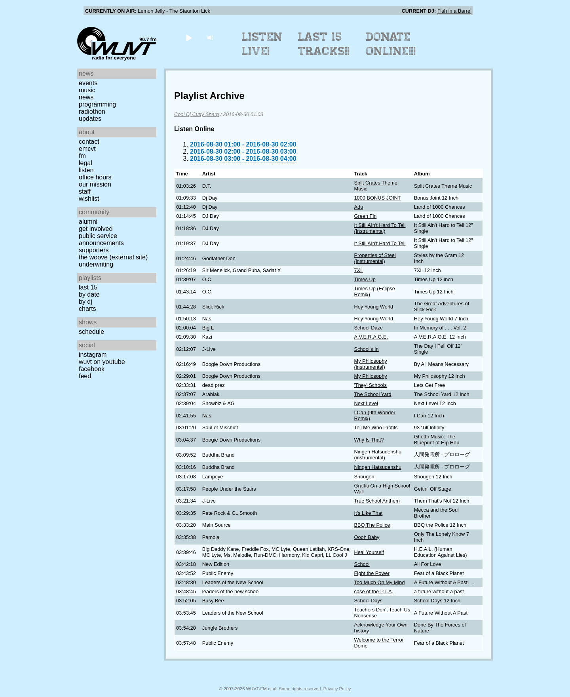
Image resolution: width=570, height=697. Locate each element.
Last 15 (88, 287)
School (361, 564)
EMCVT (87, 148)
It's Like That (368, 513)
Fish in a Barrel (454, 11)
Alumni (88, 221)
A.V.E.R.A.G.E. (371, 337)
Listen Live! (262, 44)
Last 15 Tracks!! (324, 44)
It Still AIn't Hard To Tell (379, 243)
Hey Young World (373, 307)
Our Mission (95, 184)
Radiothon (92, 111)
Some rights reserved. (300, 688)
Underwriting (96, 264)
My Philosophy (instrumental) (370, 364)
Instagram (92, 354)
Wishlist (89, 198)
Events (88, 83)
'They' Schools (370, 385)
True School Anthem (376, 501)
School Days (368, 601)
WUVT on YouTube (102, 361)
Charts (87, 308)
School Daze (368, 328)
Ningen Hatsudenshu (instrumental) (377, 455)
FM (82, 155)
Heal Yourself (369, 552)
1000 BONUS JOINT (377, 198)
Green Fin (365, 216)
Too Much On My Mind (379, 582)
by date (89, 294)
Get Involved (95, 228)
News (86, 97)
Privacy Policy (337, 688)
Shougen (364, 477)
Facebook (91, 369)
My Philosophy (370, 376)
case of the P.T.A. (373, 591)
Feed (85, 376)
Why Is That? (369, 440)
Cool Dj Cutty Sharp (196, 114)
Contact (89, 141)
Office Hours (95, 177)
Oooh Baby (366, 537)
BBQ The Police (372, 525)
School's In (366, 349)
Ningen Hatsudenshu (377, 467)
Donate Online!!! (391, 44)
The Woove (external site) (113, 257)
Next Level (366, 403)
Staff (85, 191)
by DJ (85, 301)
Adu (358, 207)
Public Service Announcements (101, 239)
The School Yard (372, 394)
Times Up (364, 279)
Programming (97, 104)
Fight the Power (372, 573)
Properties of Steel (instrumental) (374, 258)
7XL (358, 270)
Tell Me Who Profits (375, 427)
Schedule (91, 331)
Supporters (94, 250)
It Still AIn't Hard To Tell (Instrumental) (379, 228)
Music (87, 90)
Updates (90, 118)
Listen (86, 170)
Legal (85, 163)
